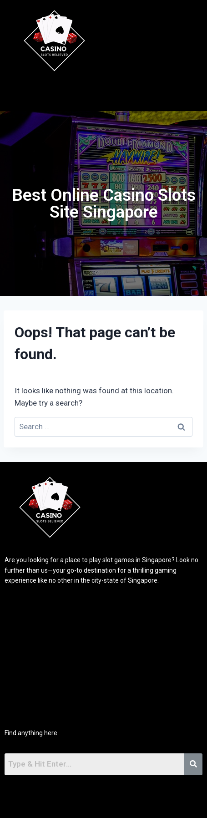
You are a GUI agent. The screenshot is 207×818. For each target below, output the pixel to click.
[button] (123, 92)
